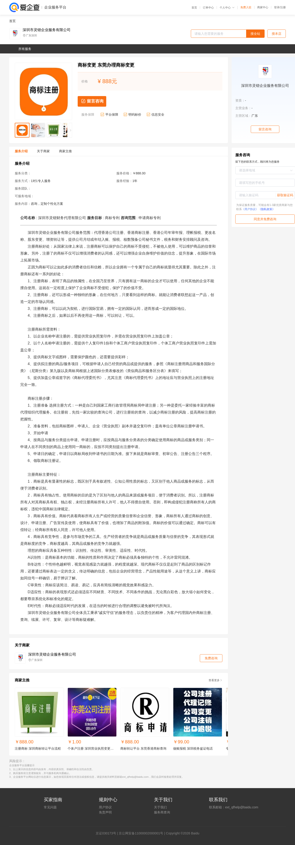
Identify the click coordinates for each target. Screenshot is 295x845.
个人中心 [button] (227, 7)
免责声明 (105, 812)
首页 (194, 7)
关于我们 (160, 807)
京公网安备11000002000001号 (141, 833)
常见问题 (50, 807)
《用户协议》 (250, 209)
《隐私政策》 (266, 209)
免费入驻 (245, 7)
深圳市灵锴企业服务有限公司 (47, 30)
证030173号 (107, 833)
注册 (283, 7)
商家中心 (262, 7)
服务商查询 (162, 812)
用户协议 (105, 807)
